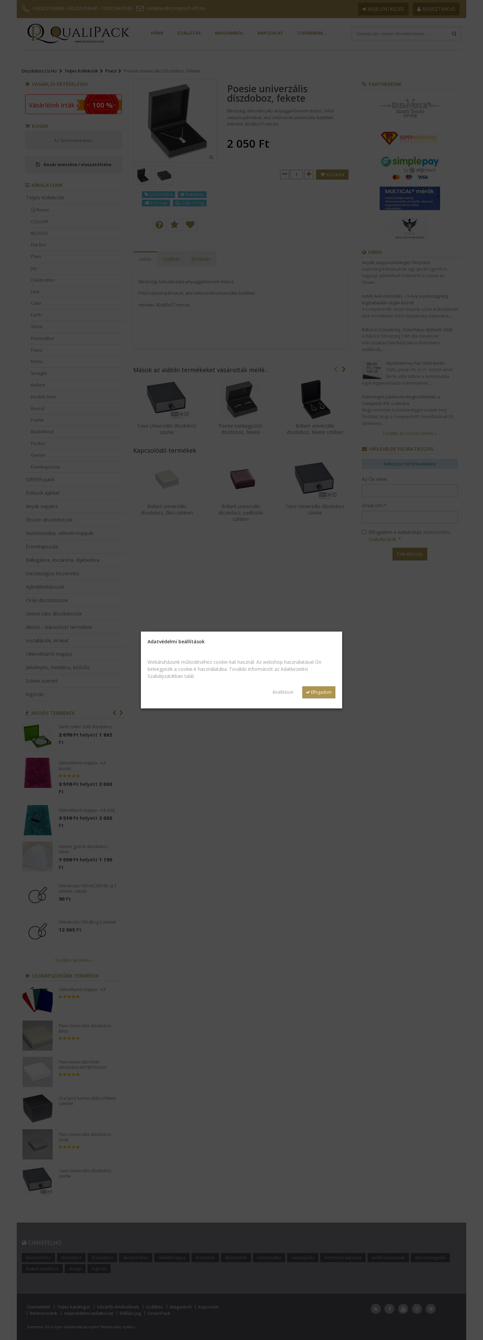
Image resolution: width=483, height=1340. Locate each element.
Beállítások (283, 692)
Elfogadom (319, 692)
